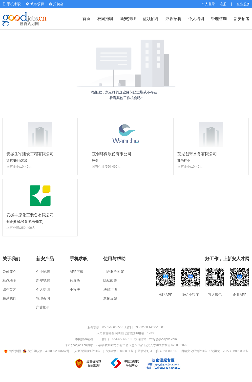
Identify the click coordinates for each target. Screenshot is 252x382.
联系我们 (9, 298)
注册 (223, 4)
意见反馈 (110, 298)
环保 (95, 160)
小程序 (75, 289)
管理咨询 (219, 19)
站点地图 (9, 280)
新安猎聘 (128, 19)
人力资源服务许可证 (87, 351)
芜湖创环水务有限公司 (197, 154)
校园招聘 (105, 19)
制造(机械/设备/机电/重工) (24, 222)
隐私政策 (110, 280)
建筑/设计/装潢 (16, 160)
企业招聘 (43, 272)
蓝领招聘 (151, 19)
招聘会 (56, 4)
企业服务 (243, 4)
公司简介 (9, 272)
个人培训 (196, 19)
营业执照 (13, 351)
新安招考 (242, 19)
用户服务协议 (113, 272)
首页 (86, 19)
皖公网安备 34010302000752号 (46, 351)
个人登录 (208, 4)
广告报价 (43, 307)
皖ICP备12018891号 (119, 351)
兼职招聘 (173, 19)
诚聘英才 (9, 289)
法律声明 (110, 289)
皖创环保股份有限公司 (111, 154)
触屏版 (75, 280)
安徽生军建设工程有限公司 (30, 154)
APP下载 (77, 272)
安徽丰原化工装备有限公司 (30, 215)
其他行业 (183, 160)
